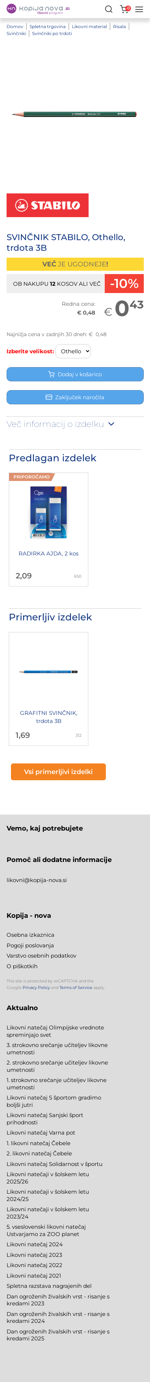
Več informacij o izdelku (61, 424)
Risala (119, 26)
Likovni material (89, 26)
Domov (15, 26)
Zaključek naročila (75, 397)
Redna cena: (78, 303)
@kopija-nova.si (45, 880)
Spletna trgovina (48, 26)
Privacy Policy (36, 987)
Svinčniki (16, 33)
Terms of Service (75, 987)
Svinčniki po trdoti (52, 33)
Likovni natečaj (28, 1275)
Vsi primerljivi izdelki (58, 772)
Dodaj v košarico (75, 374)
